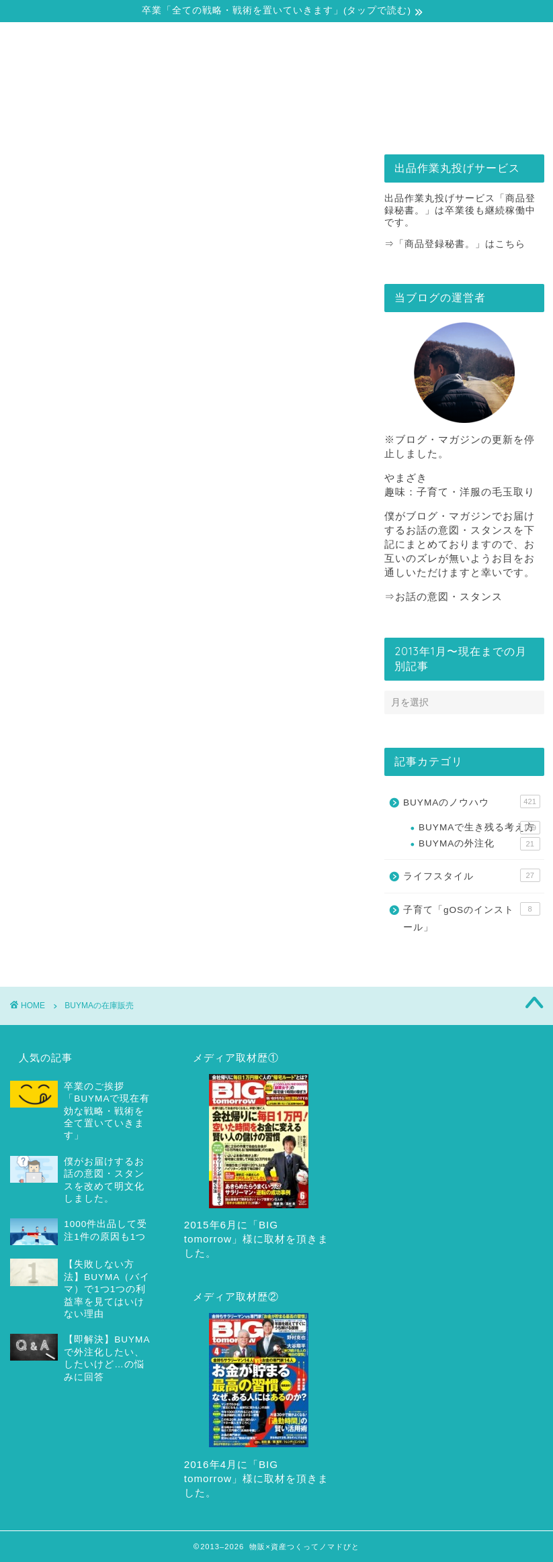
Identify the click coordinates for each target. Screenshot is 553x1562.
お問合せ (474, 119)
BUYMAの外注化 (479, 843)
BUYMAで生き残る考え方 (479, 827)
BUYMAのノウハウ (471, 801)
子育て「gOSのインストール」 (471, 917)
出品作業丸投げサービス (343, 119)
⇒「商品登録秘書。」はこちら (454, 244)
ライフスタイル (471, 875)
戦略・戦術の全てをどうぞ (211, 123)
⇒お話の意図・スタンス (443, 596)
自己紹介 (79, 119)
